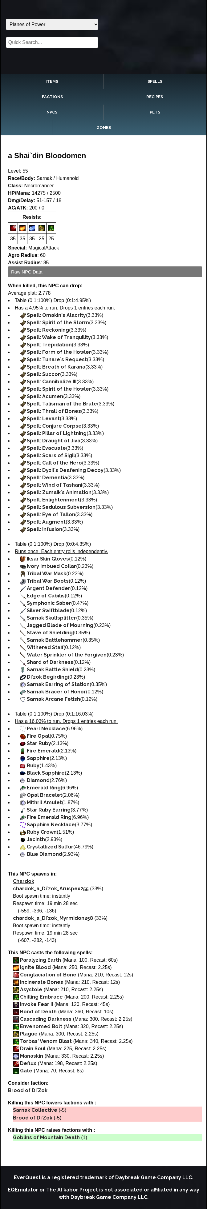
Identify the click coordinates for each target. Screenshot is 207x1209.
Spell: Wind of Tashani (54, 485)
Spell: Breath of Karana (56, 367)
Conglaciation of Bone (48, 975)
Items (52, 81)
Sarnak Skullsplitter (51, 618)
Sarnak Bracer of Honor (56, 692)
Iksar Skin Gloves (48, 559)
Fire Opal (38, 736)
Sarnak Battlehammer (55, 640)
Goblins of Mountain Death (46, 1137)
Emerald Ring (44, 788)
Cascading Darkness (45, 1019)
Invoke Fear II (36, 1004)
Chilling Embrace (41, 997)
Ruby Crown (42, 832)
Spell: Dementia (47, 478)
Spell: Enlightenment (53, 500)
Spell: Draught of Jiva (53, 441)
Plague (29, 1034)
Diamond (38, 780)
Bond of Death (38, 1012)
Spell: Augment (46, 522)
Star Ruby (39, 743)
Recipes (154, 96)
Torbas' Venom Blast (46, 1041)
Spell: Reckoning (48, 330)
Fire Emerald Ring (49, 817)
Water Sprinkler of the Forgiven (67, 655)
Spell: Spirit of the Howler (59, 389)
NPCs (52, 112)
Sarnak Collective (35, 1110)
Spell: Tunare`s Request (57, 359)
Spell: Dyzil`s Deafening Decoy (65, 470)
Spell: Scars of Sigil (51, 455)
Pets (155, 112)
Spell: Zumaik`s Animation (59, 492)
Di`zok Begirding (47, 677)
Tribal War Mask (46, 574)
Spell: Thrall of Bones (54, 411)
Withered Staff (45, 647)
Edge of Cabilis (46, 596)
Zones (104, 127)
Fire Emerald (43, 751)
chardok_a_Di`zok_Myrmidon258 (53, 918)
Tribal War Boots (48, 581)
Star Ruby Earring (49, 810)
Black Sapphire (46, 773)
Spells (155, 81)
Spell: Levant (43, 418)
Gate (26, 1071)
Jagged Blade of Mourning (60, 625)
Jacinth (36, 839)
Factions (52, 96)
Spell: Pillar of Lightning (57, 433)
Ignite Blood (35, 967)
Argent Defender (48, 588)
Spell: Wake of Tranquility (59, 337)
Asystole (31, 989)
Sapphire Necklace (51, 825)
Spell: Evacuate (46, 448)
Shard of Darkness (50, 662)
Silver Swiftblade (48, 610)
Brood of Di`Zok (27, 1090)
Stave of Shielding (50, 633)
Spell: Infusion (44, 529)
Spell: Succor (43, 374)
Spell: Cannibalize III (51, 382)
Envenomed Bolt (41, 1026)
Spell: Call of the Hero (54, 463)
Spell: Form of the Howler (59, 352)
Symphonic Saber (49, 603)
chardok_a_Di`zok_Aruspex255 (51, 889)
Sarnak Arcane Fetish (53, 699)
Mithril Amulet (44, 802)
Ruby (33, 765)
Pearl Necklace (46, 729)
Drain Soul (33, 1048)
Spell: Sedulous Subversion (61, 507)
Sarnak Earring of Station (58, 684)
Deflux (28, 1063)
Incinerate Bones (41, 982)
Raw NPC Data (27, 271)
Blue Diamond (44, 854)
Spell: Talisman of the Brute (62, 404)
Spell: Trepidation (49, 345)
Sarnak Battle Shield (52, 669)
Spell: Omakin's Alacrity (56, 315)
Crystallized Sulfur (50, 847)
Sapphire (38, 758)
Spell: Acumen (45, 396)
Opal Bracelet (44, 795)
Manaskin (31, 1056)
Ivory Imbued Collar (51, 566)
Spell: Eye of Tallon (51, 514)
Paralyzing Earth (40, 960)
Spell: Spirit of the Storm (58, 322)
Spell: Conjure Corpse (54, 426)
